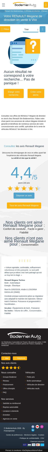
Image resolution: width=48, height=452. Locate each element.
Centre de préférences (14, 435)
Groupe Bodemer (10, 377)
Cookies (41, 435)
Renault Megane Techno (14, 280)
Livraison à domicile (11, 411)
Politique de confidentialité (29, 438)
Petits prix (31, 377)
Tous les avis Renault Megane (24, 205)
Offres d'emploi (9, 389)
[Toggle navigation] (2, 5)
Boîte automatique (34, 381)
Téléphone (20, 358)
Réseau (6, 381)
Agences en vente (10, 419)
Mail (5, 358)
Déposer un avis (24, 195)
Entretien (6, 415)
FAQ (4, 392)
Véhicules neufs (33, 389)
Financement (8, 385)
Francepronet (9, 431)
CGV (42, 438)
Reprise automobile (10, 407)
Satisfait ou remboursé (12, 403)
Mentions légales (30, 435)
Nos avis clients (8, 363)
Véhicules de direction (35, 385)
